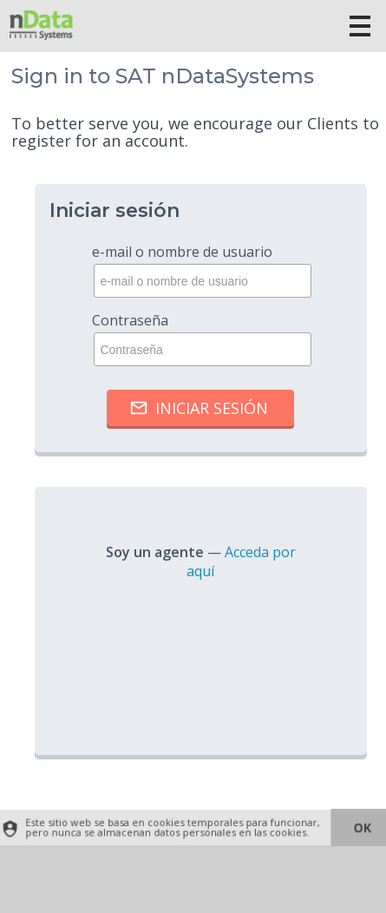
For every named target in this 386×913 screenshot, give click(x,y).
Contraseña (200, 338)
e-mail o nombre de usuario (200, 270)
